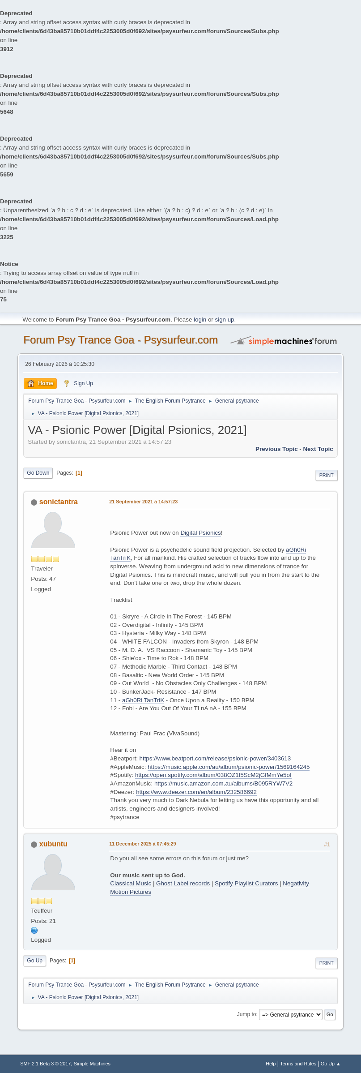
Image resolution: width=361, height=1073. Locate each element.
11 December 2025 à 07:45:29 (142, 843)
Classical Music (130, 883)
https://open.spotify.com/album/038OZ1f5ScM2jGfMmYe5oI (213, 775)
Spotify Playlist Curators (246, 883)
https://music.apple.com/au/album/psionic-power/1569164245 (229, 767)
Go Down (38, 473)
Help (271, 1063)
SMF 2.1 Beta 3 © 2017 (45, 1063)
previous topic (276, 449)
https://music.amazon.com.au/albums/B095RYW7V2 (223, 783)
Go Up (34, 960)
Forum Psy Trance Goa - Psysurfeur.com (120, 340)
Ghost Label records (183, 883)
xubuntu (53, 844)
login (200, 319)
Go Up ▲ (331, 1063)
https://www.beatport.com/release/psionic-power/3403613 (215, 758)
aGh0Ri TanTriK (143, 700)
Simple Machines (92, 1063)
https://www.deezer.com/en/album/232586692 (196, 792)
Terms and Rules (298, 1063)
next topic (318, 449)
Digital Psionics (200, 532)
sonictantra (58, 502)
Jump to (246, 1014)
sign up (224, 319)
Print (326, 475)
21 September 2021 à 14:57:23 (143, 501)
